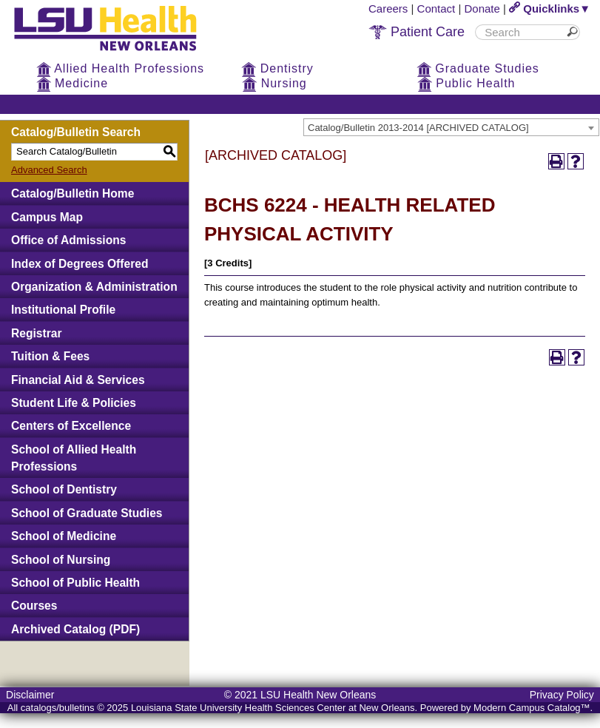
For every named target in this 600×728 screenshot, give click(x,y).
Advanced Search (49, 169)
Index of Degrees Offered (79, 263)
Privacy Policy (562, 695)
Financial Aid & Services (78, 380)
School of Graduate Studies (86, 513)
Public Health (466, 83)
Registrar (36, 333)
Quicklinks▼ (549, 8)
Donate (482, 8)
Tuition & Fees (50, 356)
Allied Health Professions (120, 68)
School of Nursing (60, 559)
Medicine (72, 83)
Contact (436, 8)
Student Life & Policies (73, 403)
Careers (388, 8)
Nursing (274, 83)
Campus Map (47, 217)
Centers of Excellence (71, 425)
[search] (522, 32)
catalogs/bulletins (58, 707)
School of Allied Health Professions (73, 458)
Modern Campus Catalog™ (531, 707)
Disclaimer (30, 695)
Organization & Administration (94, 286)
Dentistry (277, 68)
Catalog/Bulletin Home (72, 193)
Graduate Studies (478, 68)
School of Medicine (63, 536)
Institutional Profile (63, 309)
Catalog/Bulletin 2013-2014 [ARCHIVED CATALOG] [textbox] (418, 127)
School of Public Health (75, 582)
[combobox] (451, 127)
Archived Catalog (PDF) (75, 629)
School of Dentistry (64, 489)
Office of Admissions (68, 240)
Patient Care (416, 31)
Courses (34, 605)
